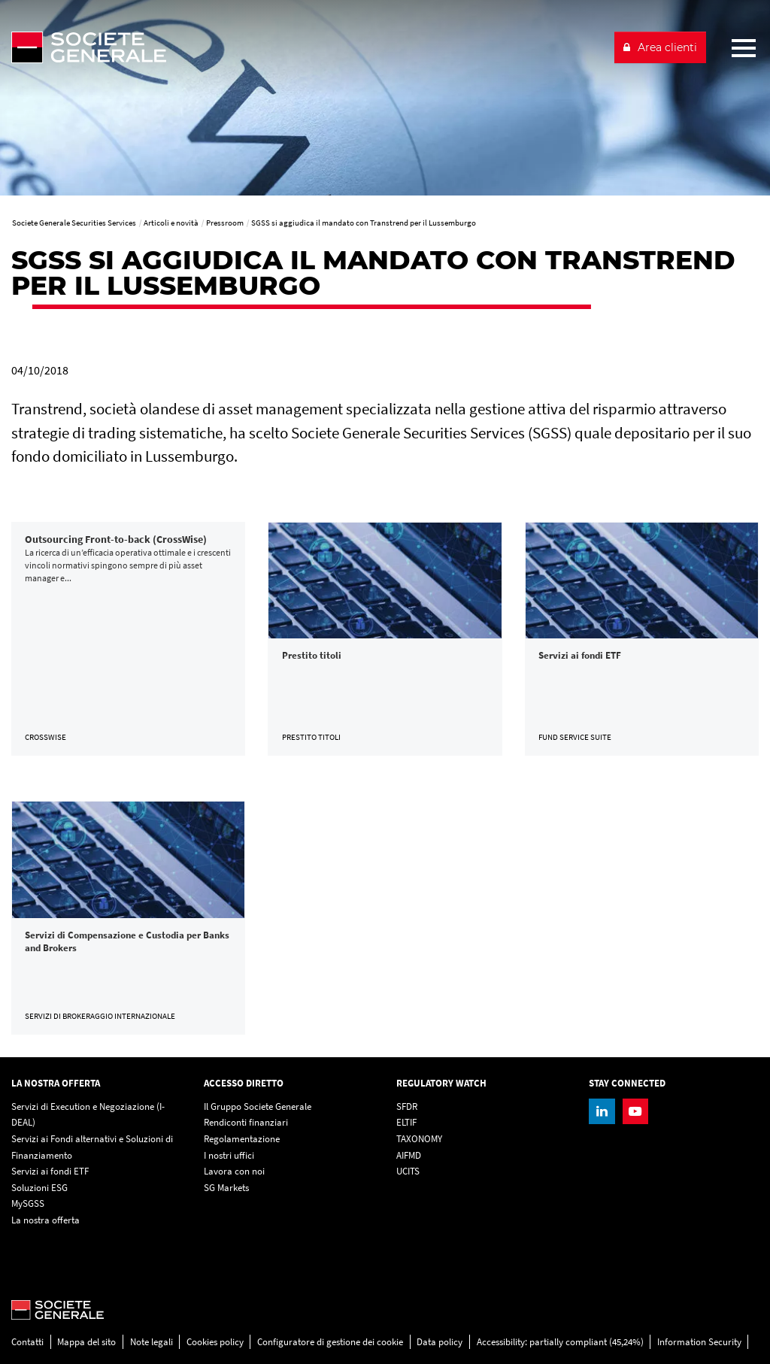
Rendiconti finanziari (246, 1122)
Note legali (151, 1341)
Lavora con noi (234, 1171)
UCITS (408, 1171)
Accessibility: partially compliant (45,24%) (560, 1341)
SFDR (406, 1106)
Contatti (27, 1341)
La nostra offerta (45, 1220)
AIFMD (408, 1155)
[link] (128, 639)
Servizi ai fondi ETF (50, 1171)
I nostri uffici (229, 1155)
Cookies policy (215, 1341)
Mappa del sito (86, 1341)
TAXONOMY (419, 1138)
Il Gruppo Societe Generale (257, 1106)
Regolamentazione (242, 1138)
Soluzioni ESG (39, 1187)
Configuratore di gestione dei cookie (330, 1341)
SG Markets (226, 1187)
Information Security (699, 1341)
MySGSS (27, 1203)
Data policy (439, 1341)
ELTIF (406, 1122)
